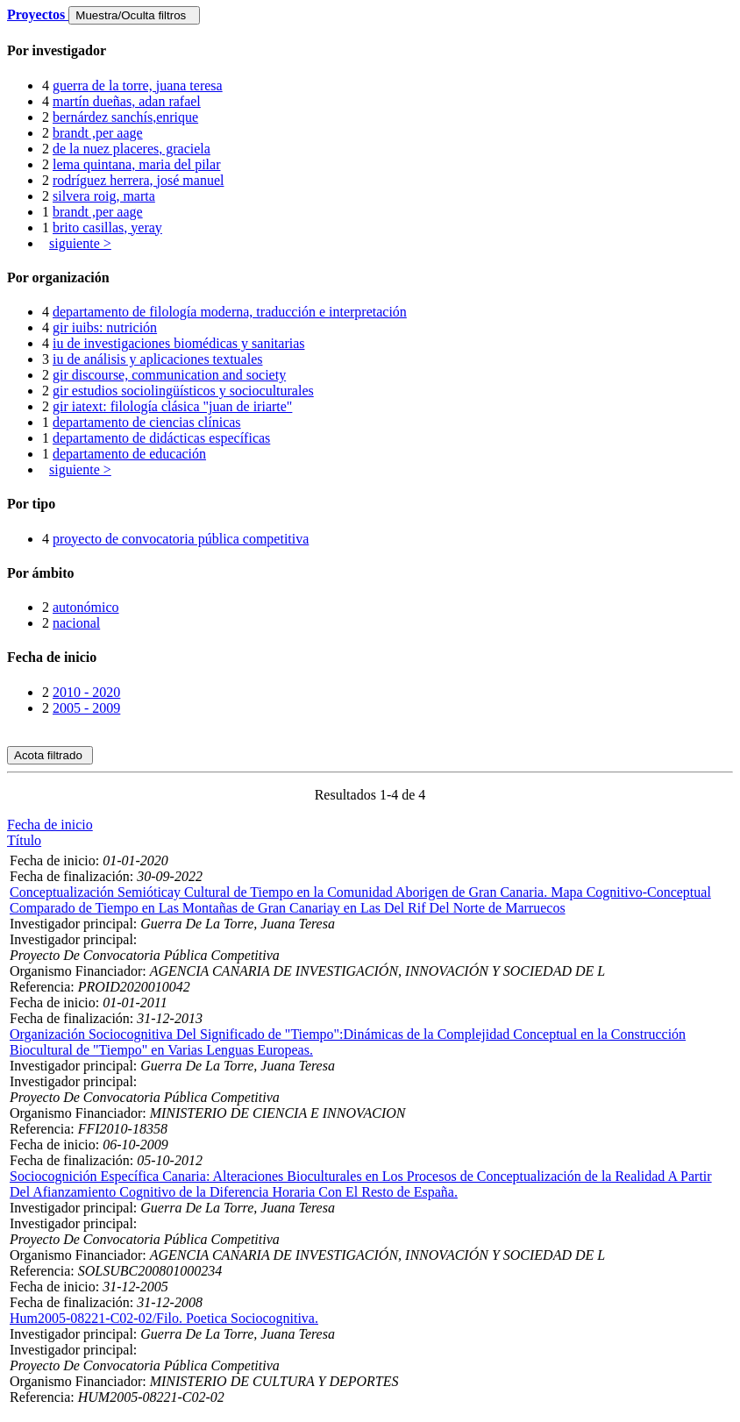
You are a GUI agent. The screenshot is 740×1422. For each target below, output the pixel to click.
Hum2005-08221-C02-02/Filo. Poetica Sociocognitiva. (164, 1318)
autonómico (86, 607)
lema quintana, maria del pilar (136, 164)
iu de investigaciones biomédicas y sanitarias (178, 343)
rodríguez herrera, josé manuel (138, 180)
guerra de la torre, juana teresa (138, 85)
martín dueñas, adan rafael (127, 101)
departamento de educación (129, 453)
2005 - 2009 (86, 707)
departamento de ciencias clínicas (147, 422)
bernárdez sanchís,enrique (125, 117)
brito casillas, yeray (107, 227)
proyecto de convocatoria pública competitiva (181, 538)
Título (24, 840)
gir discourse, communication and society (169, 374)
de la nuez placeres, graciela (131, 148)
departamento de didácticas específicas (161, 437)
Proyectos (37, 14)
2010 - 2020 (86, 692)
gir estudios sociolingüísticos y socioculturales (183, 390)
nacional (76, 622)
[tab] (370, 51)
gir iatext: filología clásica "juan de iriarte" (172, 406)
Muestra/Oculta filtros (133, 15)
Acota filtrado (50, 755)
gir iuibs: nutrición (105, 327)
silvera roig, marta (104, 195)
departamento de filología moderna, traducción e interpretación (230, 311)
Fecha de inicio (50, 824)
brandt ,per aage (98, 132)
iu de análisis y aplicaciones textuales (157, 359)
